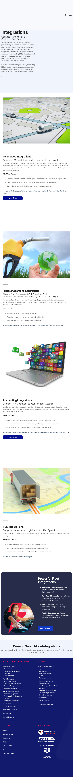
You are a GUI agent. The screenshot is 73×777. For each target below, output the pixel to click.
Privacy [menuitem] (5, 766)
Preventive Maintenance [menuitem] (11, 641)
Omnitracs (37, 191)
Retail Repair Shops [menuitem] (45, 645)
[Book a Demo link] (45, 600)
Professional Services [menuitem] (10, 681)
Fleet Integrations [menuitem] (44, 673)
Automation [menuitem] (7, 685)
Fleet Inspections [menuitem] (9, 648)
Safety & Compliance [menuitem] (10, 660)
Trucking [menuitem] (41, 648)
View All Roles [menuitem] (43, 669)
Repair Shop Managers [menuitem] (46, 667)
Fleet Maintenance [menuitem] (9, 638)
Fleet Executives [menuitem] (44, 655)
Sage (60, 418)
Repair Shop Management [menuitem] (11, 663)
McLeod (19, 529)
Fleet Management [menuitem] (9, 651)
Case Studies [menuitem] (7, 718)
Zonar (5, 193)
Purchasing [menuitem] (7, 670)
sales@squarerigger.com (52, 750)
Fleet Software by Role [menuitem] (45, 653)
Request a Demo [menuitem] (8, 706)
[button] (70, 2)
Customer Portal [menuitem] (8, 725)
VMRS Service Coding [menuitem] (10, 678)
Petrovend (44, 312)
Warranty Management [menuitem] (11, 658)
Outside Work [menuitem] (8, 645)
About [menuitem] (5, 702)
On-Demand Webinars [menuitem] (45, 676)
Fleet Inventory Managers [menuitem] (47, 665)
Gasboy (31, 312)
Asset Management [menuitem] (10, 653)
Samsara (31, 191)
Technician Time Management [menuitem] (13, 668)
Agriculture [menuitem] (42, 641)
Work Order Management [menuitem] (12, 643)
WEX (39, 312)
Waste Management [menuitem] (45, 650)
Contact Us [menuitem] (7, 710)
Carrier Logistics (27, 529)
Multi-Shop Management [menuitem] (11, 672)
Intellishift (45, 191)
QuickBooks (54, 418)
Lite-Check (60, 191)
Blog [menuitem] (4, 722)
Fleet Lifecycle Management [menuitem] (12, 655)
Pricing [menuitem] (5, 714)
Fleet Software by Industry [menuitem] (46, 638)
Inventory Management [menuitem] (11, 666)
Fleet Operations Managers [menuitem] (47, 662)
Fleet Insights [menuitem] (7, 676)
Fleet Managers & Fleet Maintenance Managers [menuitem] (50, 659)
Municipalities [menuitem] (43, 643)
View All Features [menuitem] (8, 689)
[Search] (65, 2)
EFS (35, 312)
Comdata (52, 312)
